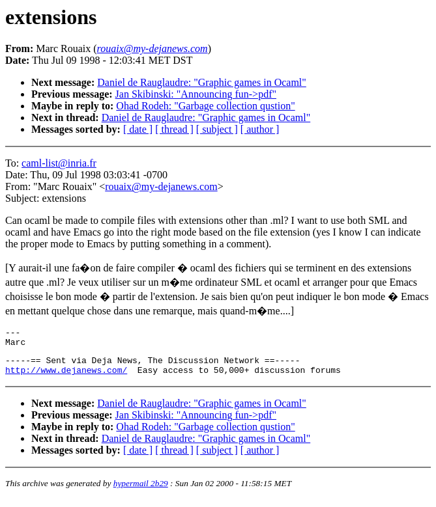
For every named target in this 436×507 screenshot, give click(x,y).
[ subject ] (217, 129)
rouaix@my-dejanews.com (161, 186)
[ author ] (260, 129)
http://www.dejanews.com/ (66, 377)
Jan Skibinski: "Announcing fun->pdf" (195, 94)
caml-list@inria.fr (59, 163)
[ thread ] (174, 129)
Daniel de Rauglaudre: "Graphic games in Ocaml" (201, 82)
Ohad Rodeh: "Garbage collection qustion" (205, 105)
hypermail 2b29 (140, 491)
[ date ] (138, 129)
